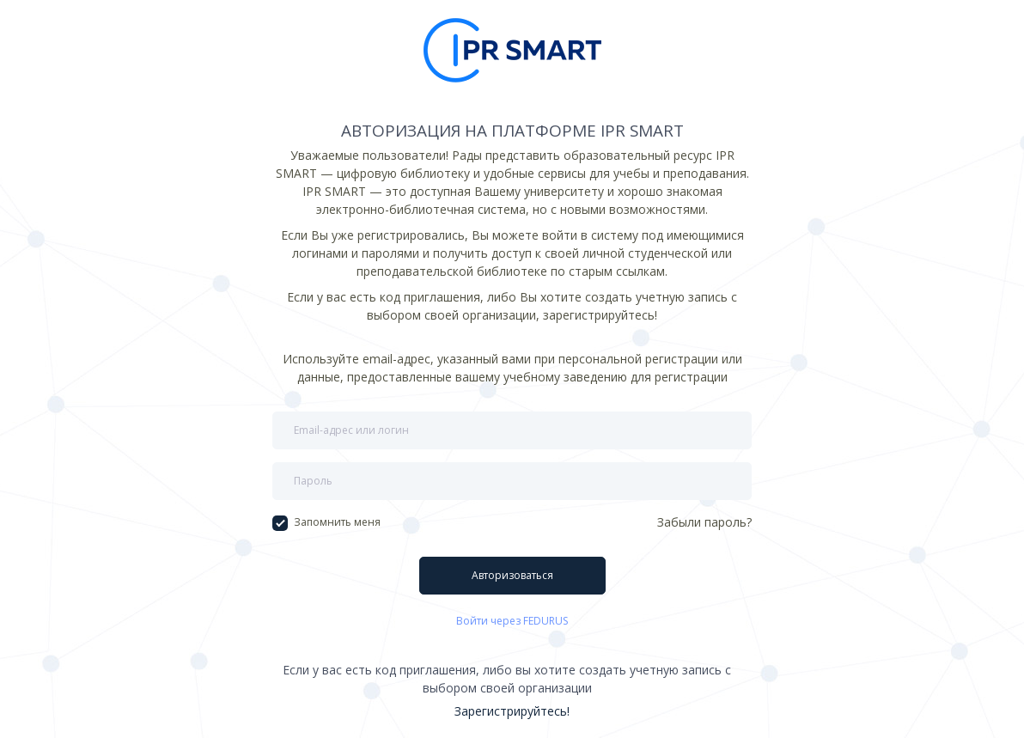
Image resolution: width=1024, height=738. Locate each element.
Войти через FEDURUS (512, 620)
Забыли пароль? (704, 522)
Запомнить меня (326, 522)
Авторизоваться (512, 575)
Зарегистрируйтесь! (512, 711)
